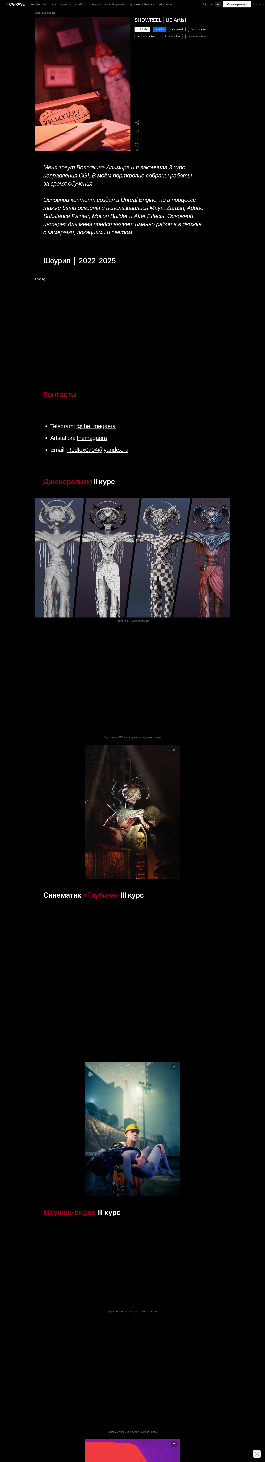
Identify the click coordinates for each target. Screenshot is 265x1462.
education (165, 4)
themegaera (92, 438)
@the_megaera (96, 426)
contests (94, 4)
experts (66, 4)
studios (80, 4)
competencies (37, 4)
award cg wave (114, 4)
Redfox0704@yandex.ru (97, 449)
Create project (237, 4)
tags (54, 4)
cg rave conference (141, 4)
